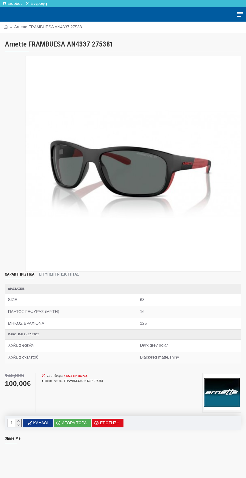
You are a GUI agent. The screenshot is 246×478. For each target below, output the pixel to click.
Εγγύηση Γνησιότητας (59, 274)
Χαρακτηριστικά (19, 274)
